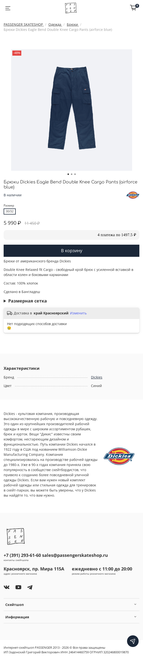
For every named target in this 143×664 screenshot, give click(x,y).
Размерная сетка (27, 301)
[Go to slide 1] (68, 174)
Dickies (96, 377)
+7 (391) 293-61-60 (22, 555)
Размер (9, 205)
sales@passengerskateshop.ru (75, 555)
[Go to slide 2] (71, 174)
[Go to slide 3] (75, 174)
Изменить (78, 313)
